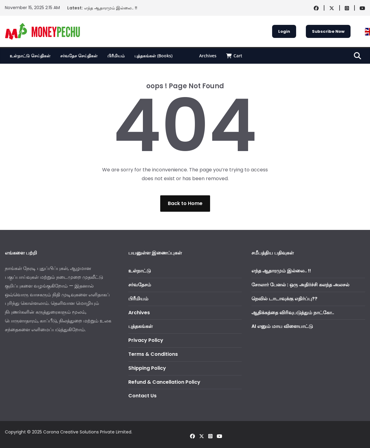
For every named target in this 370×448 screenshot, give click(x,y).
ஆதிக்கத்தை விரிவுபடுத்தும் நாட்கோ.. (292, 312)
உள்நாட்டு (139, 270)
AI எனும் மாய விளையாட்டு (282, 326)
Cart (234, 56)
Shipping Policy (147, 368)
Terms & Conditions (153, 354)
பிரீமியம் (116, 56)
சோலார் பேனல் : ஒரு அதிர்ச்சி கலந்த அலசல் (300, 284)
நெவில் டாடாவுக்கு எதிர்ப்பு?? (284, 298)
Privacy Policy (145, 340)
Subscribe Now (328, 31)
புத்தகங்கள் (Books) (153, 56)
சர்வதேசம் (139, 284)
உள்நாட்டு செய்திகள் (30, 56)
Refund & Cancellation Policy (164, 382)
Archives (207, 56)
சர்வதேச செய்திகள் (79, 56)
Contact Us (142, 395)
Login (284, 31)
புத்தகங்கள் (140, 326)
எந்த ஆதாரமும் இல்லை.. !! (110, 8)
